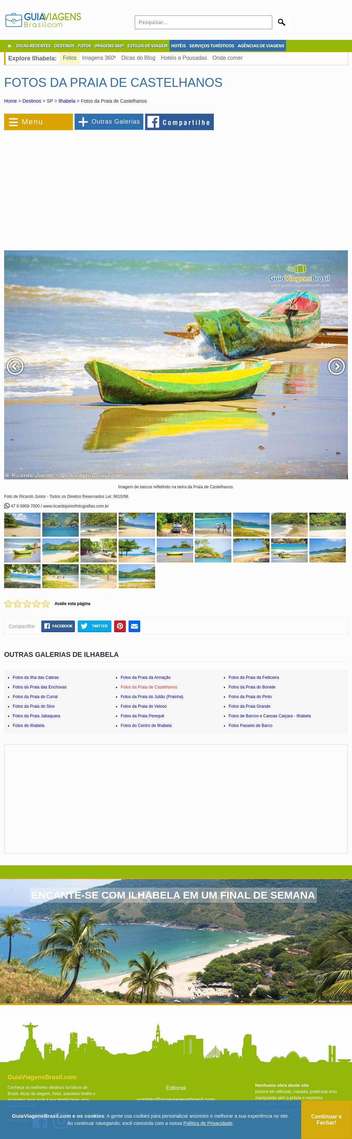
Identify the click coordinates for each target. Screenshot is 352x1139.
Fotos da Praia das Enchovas (40, 687)
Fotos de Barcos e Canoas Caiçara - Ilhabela (270, 716)
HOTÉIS (178, 46)
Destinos (31, 101)
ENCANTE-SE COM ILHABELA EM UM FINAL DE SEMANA (173, 895)
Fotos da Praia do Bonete (252, 687)
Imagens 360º (99, 58)
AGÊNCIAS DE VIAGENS (261, 46)
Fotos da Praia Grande (249, 706)
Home (10, 101)
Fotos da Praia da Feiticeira (254, 677)
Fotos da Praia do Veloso (144, 706)
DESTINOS (64, 46)
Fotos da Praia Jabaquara (36, 716)
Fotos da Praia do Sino (34, 706)
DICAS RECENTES (33, 46)
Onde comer (227, 58)
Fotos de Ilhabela (28, 725)
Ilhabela (66, 101)
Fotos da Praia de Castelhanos (149, 687)
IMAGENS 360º (109, 46)
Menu (32, 121)
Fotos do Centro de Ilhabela (146, 725)
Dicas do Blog (138, 58)
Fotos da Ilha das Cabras (36, 677)
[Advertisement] (79, 187)
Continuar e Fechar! (326, 1120)
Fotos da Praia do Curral (35, 696)
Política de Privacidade (208, 1123)
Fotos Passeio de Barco (250, 725)
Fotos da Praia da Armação (145, 677)
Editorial (176, 1088)
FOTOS (84, 46)
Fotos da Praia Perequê (142, 716)
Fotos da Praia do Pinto (250, 696)
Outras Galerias (115, 121)
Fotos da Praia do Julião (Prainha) (152, 696)
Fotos (70, 58)
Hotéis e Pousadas (184, 58)
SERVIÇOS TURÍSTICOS (211, 46)
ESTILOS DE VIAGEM (148, 46)
